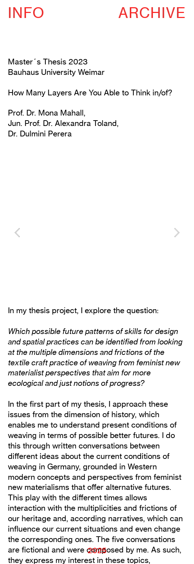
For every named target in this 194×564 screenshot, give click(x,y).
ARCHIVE (152, 12)
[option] (97, 233)
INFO (26, 12)
